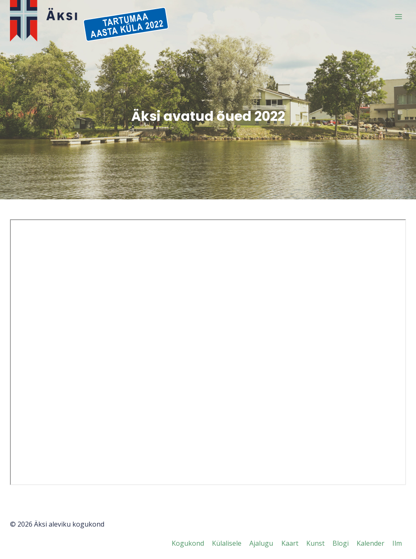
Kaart (289, 543)
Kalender (370, 543)
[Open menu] (398, 16)
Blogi (340, 543)
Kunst (315, 543)
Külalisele (226, 543)
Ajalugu (261, 543)
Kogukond (188, 543)
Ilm (397, 543)
